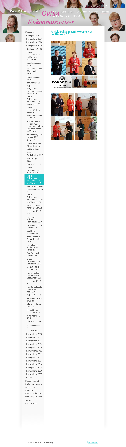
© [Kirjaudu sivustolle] (29, 442)
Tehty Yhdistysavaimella (92, 442)
